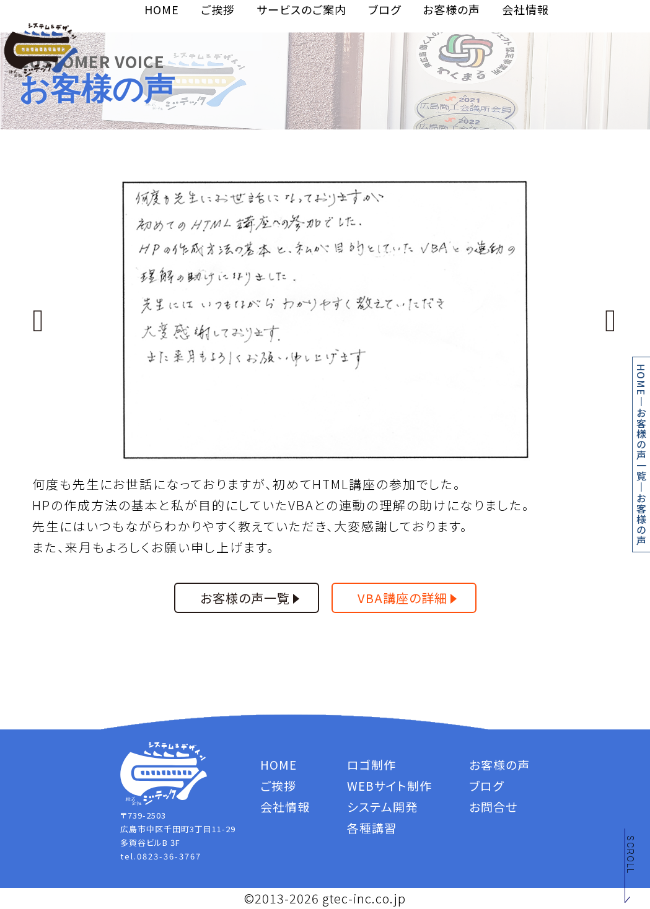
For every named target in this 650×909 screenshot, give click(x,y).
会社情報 (525, 9)
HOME (161, 9)
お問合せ (493, 806)
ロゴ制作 (371, 764)
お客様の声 (451, 9)
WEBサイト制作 (389, 785)
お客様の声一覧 (641, 444)
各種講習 (372, 827)
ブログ (384, 9)
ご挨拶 (218, 9)
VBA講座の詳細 (402, 598)
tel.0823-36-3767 (160, 856)
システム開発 (382, 806)
